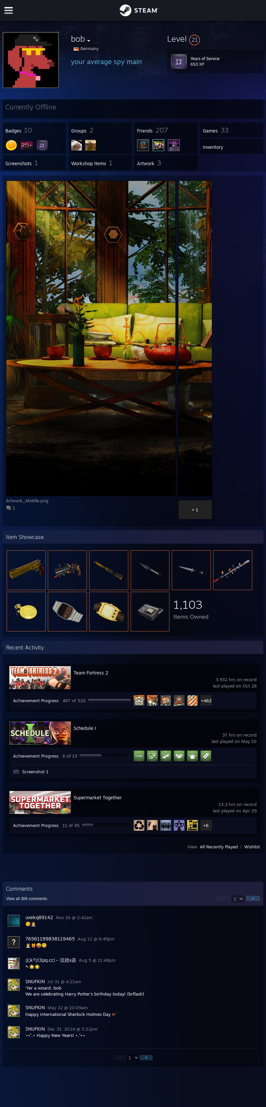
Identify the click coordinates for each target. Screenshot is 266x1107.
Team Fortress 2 (91, 672)
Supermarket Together (98, 797)
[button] (215, 38)
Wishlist (252, 846)
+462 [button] (206, 700)
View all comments (26, 898)
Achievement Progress (35, 700)
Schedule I (85, 728)
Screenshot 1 (35, 771)
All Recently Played (219, 846)
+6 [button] (206, 825)
